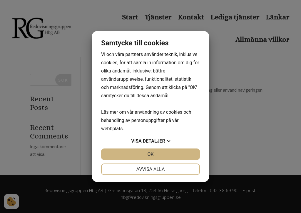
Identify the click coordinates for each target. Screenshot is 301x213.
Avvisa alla (150, 169)
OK (150, 154)
